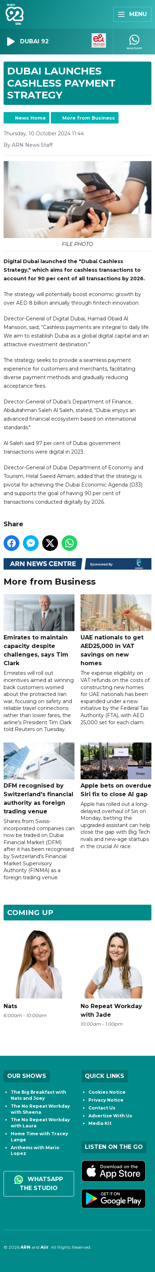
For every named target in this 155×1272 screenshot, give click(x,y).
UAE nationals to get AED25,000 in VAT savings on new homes (116, 630)
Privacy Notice (105, 1100)
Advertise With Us (110, 1115)
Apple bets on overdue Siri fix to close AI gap (116, 770)
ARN (25, 1247)
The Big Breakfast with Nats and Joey (38, 1095)
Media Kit (99, 1123)
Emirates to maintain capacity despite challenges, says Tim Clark (39, 630)
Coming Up (30, 912)
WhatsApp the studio (38, 1183)
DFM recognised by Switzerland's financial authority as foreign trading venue (39, 779)
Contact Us (101, 1108)
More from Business (88, 118)
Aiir (44, 1247)
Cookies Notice (107, 1092)
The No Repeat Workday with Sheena (40, 1109)
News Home (30, 118)
